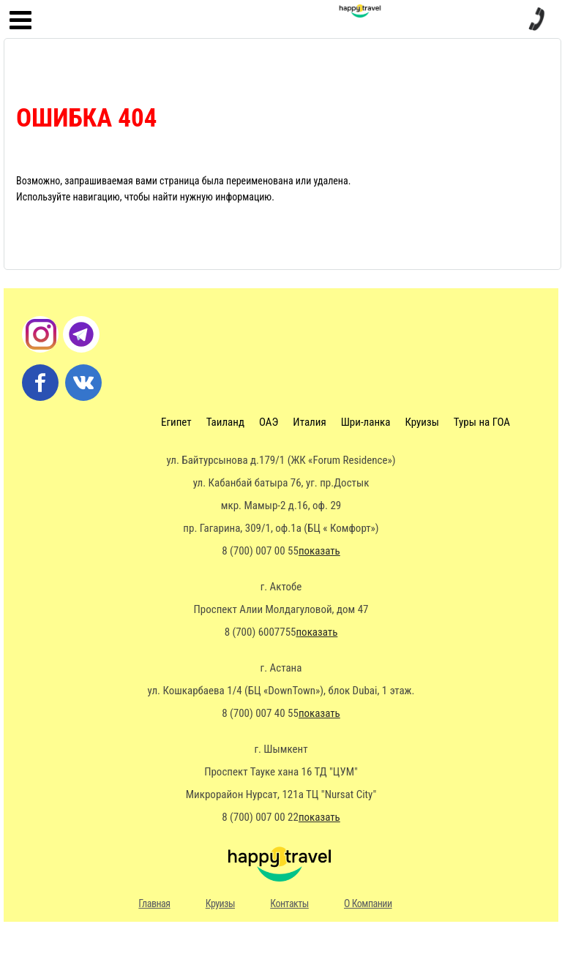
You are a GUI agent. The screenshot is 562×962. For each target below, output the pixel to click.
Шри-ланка (366, 422)
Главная (154, 903)
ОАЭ (268, 422)
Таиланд (225, 422)
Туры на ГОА (482, 422)
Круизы (421, 422)
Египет (176, 422)
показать (319, 550)
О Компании (368, 903)
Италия (309, 422)
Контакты (289, 903)
